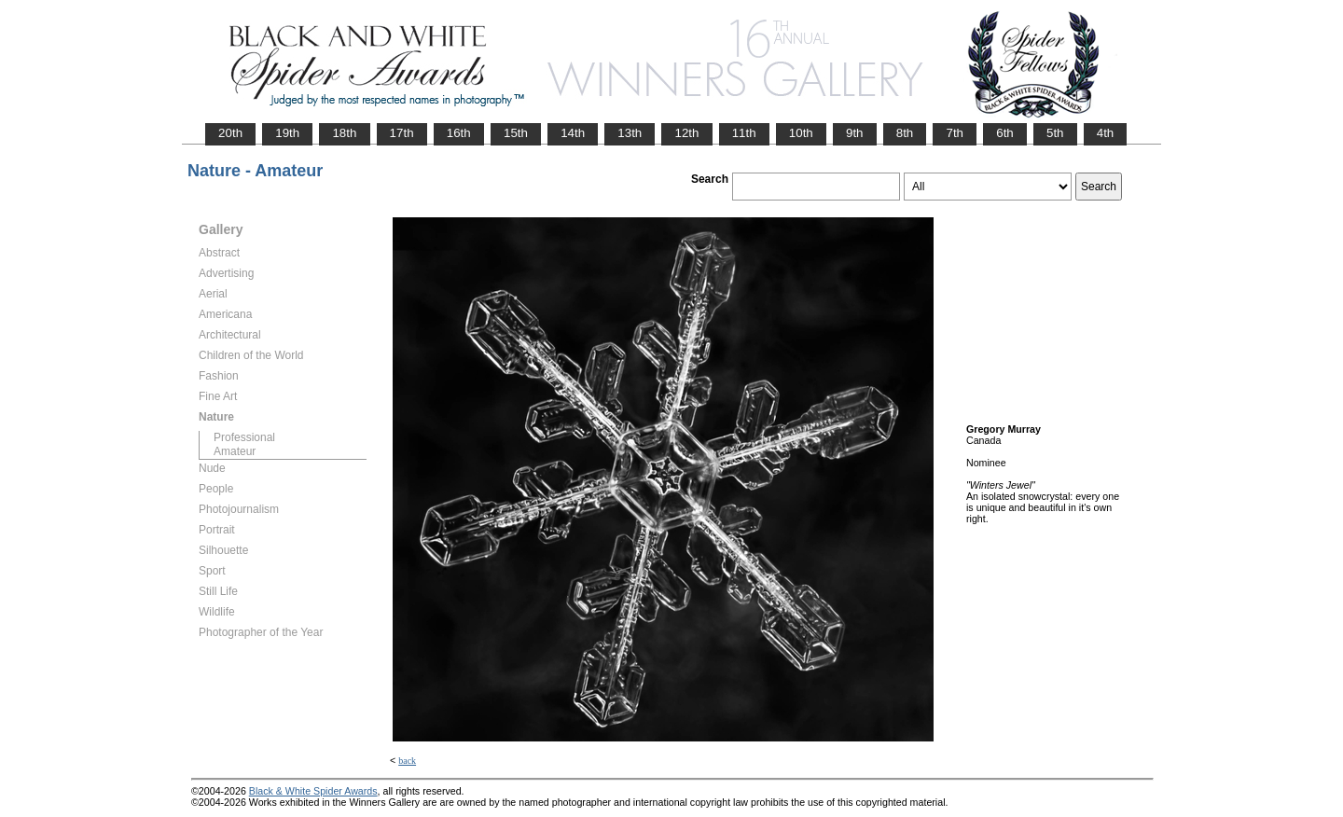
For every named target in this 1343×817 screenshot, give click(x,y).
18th (344, 133)
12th (686, 133)
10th (801, 133)
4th (1106, 133)
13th (629, 133)
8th (905, 133)
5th (1055, 133)
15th (515, 133)
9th (855, 133)
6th (1005, 133)
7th (954, 133)
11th (744, 133)
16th (458, 133)
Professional (244, 437)
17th (402, 133)
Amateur (235, 451)
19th (287, 133)
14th (572, 133)
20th (230, 133)
